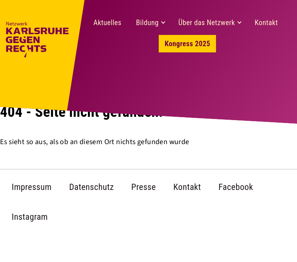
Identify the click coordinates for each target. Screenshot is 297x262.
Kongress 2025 (187, 43)
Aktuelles (107, 22)
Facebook (236, 187)
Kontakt (266, 22)
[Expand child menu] (163, 22)
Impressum (31, 187)
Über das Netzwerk (206, 22)
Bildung (147, 22)
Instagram (30, 217)
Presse (143, 187)
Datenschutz (91, 187)
